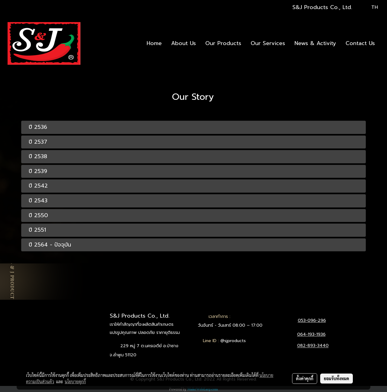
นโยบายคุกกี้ (75, 381)
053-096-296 (312, 320)
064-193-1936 (311, 334)
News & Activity (315, 43)
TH (370, 7)
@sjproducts (233, 341)
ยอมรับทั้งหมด (336, 378)
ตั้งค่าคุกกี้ (304, 378)
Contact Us (360, 43)
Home (154, 43)
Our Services (268, 43)
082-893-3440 (313, 346)
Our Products (223, 43)
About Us (183, 43)
